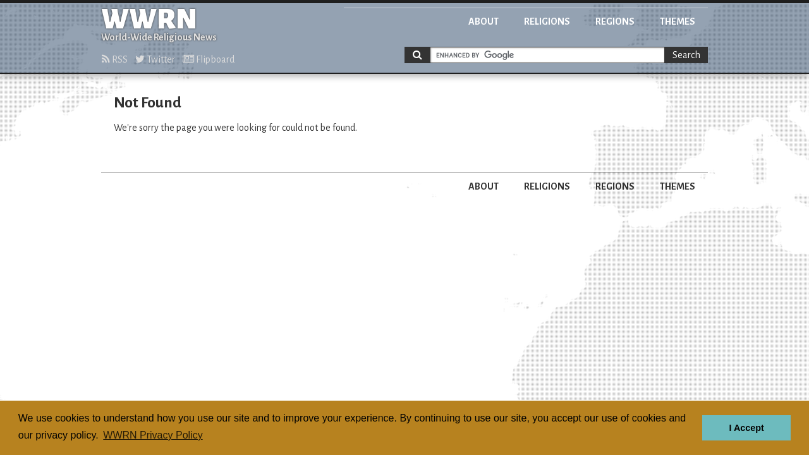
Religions (547, 21)
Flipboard (208, 59)
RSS (115, 59)
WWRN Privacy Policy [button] (152, 435)
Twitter (155, 59)
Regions (615, 21)
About (483, 21)
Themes (677, 21)
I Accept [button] (746, 428)
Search (686, 55)
